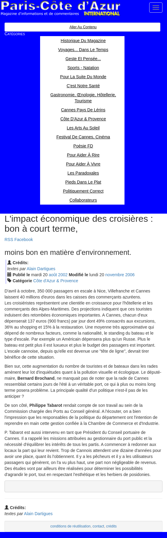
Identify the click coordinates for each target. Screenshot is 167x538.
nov (114, 274)
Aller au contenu (82, 27)
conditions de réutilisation (70, 526)
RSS (9, 239)
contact (98, 526)
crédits (111, 526)
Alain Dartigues (41, 268)
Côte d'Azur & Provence (55, 280)
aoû (53, 274)
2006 (129, 274)
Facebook (23, 239)
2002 (63, 274)
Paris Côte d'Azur (60, 8)
